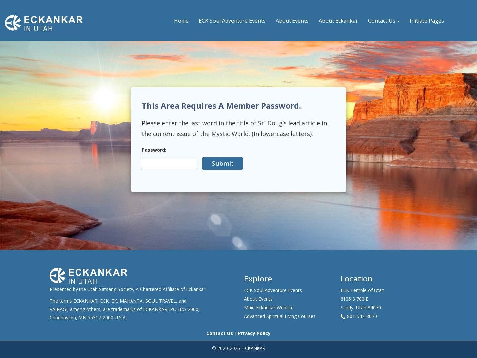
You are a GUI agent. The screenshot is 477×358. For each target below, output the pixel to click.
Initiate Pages (427, 20)
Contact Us (384, 20)
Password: (154, 150)
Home (181, 20)
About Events (292, 20)
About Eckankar (338, 20)
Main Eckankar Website (269, 307)
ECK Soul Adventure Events (232, 20)
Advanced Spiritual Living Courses (280, 316)
